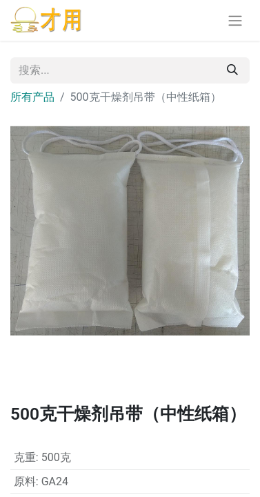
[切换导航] (235, 20)
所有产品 (32, 97)
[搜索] (232, 70)
